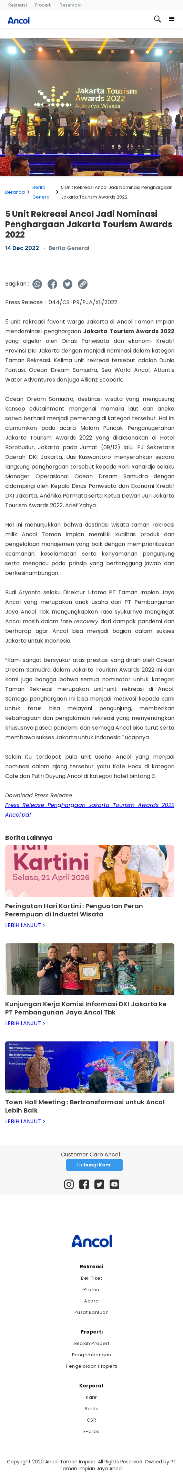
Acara (91, 1301)
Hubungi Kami (94, 1165)
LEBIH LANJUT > (25, 925)
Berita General (41, 192)
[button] (172, 19)
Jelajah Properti (91, 1343)
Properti (43, 5)
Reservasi (70, 5)
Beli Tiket (91, 1278)
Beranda (15, 192)
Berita (91, 1408)
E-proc (91, 1431)
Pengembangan (91, 1354)
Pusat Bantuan (91, 1312)
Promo (91, 1289)
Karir (91, 1397)
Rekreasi (17, 5)
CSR (91, 1420)
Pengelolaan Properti (91, 1366)
